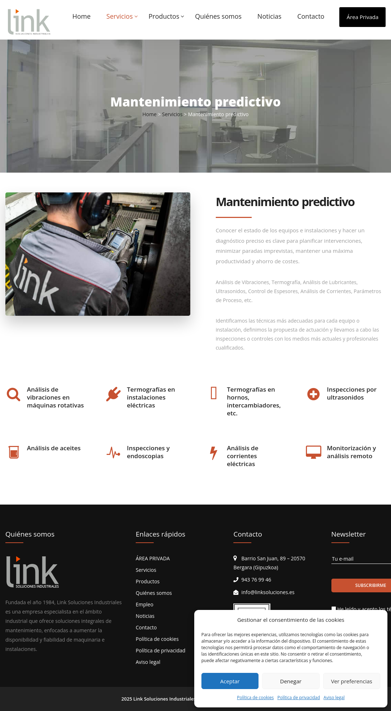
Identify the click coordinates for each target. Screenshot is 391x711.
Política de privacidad (298, 697)
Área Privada (362, 16)
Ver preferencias (351, 681)
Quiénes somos (218, 16)
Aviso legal (334, 697)
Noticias (269, 16)
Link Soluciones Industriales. (165, 699)
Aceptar (229, 681)
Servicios (119, 16)
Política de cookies (255, 697)
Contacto (311, 16)
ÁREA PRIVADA (153, 558)
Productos (164, 16)
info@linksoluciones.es (267, 592)
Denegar (291, 681)
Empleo (144, 604)
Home (81, 16)
